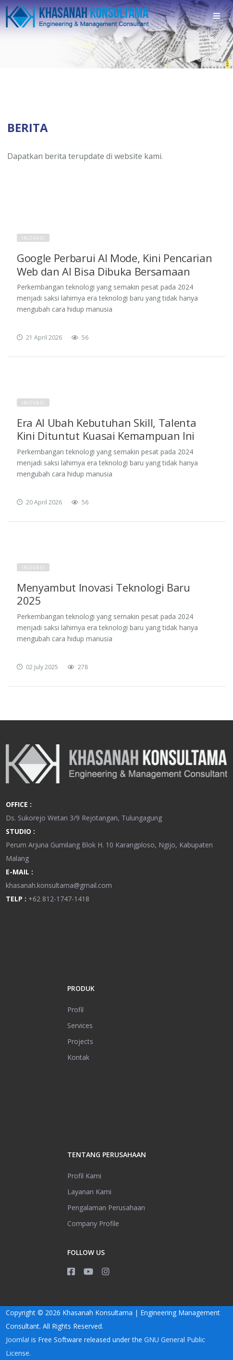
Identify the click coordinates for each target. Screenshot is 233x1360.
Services (80, 1025)
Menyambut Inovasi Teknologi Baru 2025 (103, 594)
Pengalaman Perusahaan (106, 1207)
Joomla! (17, 1339)
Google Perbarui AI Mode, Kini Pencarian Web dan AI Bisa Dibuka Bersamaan (114, 264)
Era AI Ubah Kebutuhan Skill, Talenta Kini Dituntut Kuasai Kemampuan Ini (106, 429)
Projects (80, 1041)
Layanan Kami (89, 1191)
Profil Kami (84, 1175)
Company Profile (93, 1223)
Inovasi (33, 238)
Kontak (78, 1057)
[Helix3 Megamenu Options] (216, 15)
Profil (75, 1009)
